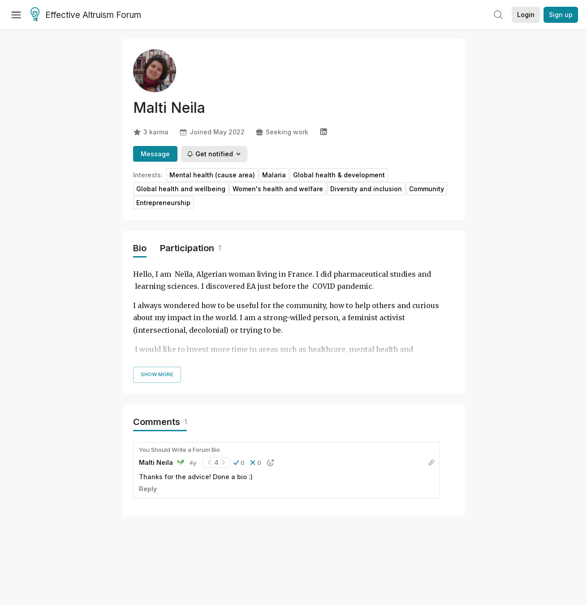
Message (155, 154)
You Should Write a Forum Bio (179, 449)
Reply (148, 489)
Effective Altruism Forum (85, 15)
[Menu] (16, 15)
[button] (239, 462)
